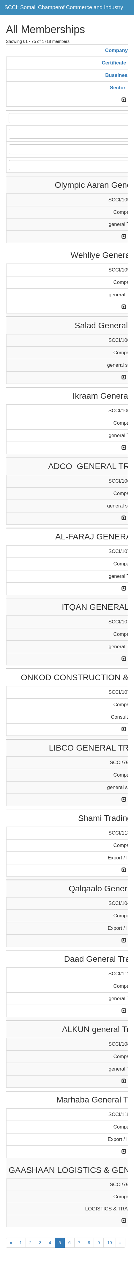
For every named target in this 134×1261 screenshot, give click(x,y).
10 (109, 1242)
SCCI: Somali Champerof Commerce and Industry (63, 7)
